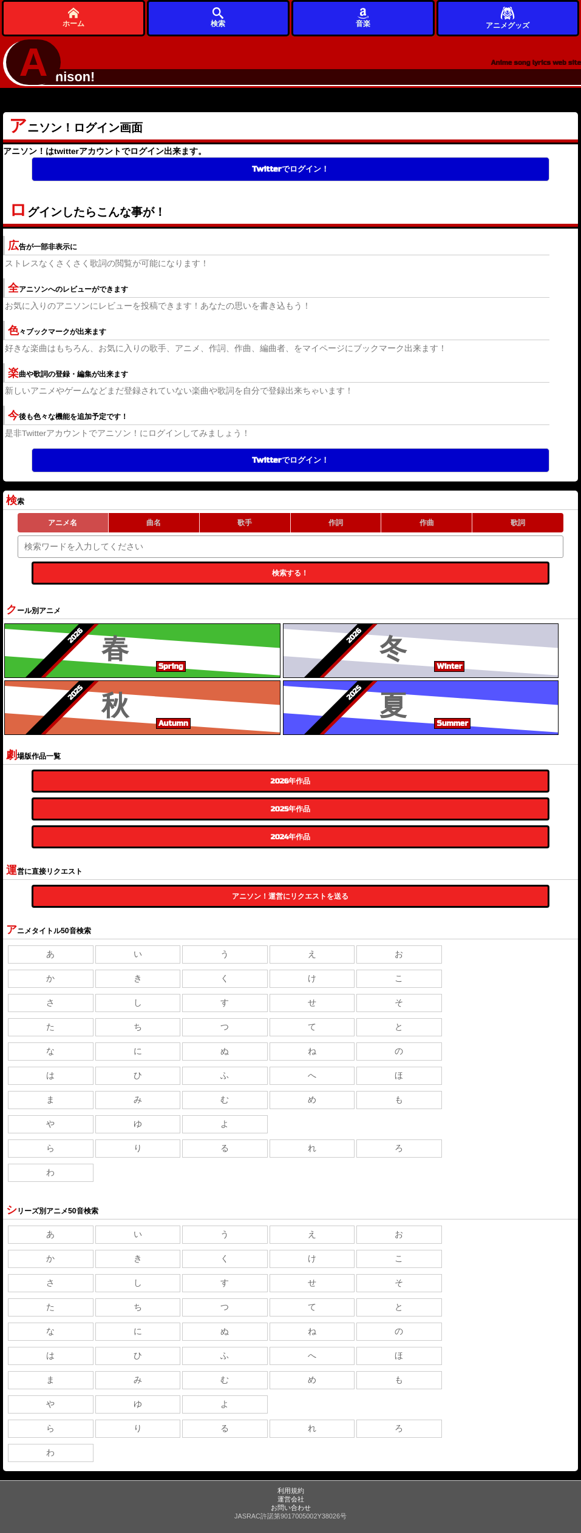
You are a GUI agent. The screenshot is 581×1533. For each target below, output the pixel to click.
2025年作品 (290, 809)
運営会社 (290, 1499)
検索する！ (290, 573)
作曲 (427, 522)
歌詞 (518, 522)
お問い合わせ (291, 1507)
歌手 (244, 522)
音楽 (363, 17)
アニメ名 (62, 522)
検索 (218, 17)
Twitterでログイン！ (290, 169)
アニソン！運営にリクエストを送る (290, 896)
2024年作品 (291, 837)
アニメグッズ (507, 17)
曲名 (153, 522)
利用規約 (290, 1490)
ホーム (73, 17)
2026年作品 (291, 781)
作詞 (335, 522)
